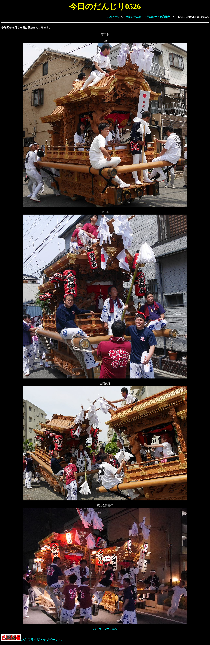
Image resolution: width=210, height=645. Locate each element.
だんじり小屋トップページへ (31, 639)
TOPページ (113, 16)
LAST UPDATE (187, 16)
